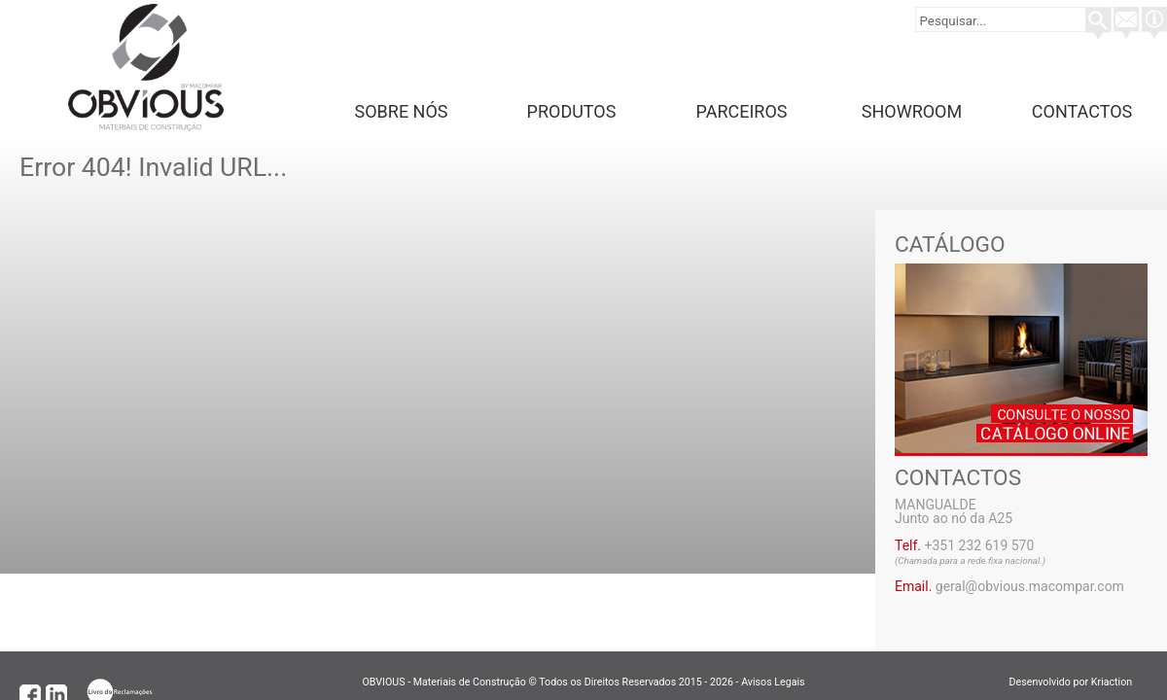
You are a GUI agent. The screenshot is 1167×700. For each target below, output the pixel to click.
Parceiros (742, 111)
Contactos (1082, 111)
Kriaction (1119, 682)
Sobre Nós (401, 111)
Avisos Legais (772, 682)
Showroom (912, 111)
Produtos (572, 111)
